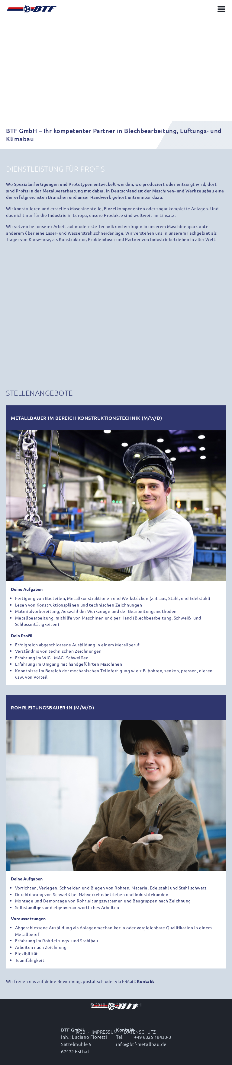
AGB (80, 1032)
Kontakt (145, 981)
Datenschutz (140, 1032)
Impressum (105, 1032)
